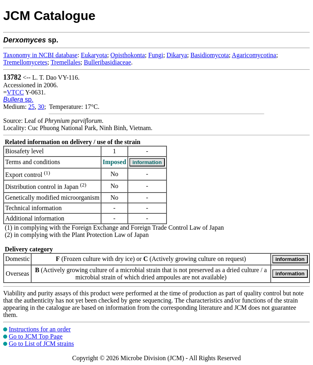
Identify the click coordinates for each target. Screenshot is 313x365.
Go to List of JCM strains (41, 343)
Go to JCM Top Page (36, 336)
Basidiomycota (209, 55)
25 (31, 106)
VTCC (15, 92)
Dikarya (176, 55)
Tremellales (66, 62)
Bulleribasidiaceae (107, 62)
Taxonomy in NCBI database (40, 55)
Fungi (155, 55)
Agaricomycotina (254, 55)
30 (41, 106)
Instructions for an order (40, 329)
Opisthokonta (128, 55)
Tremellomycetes (25, 62)
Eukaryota (94, 55)
